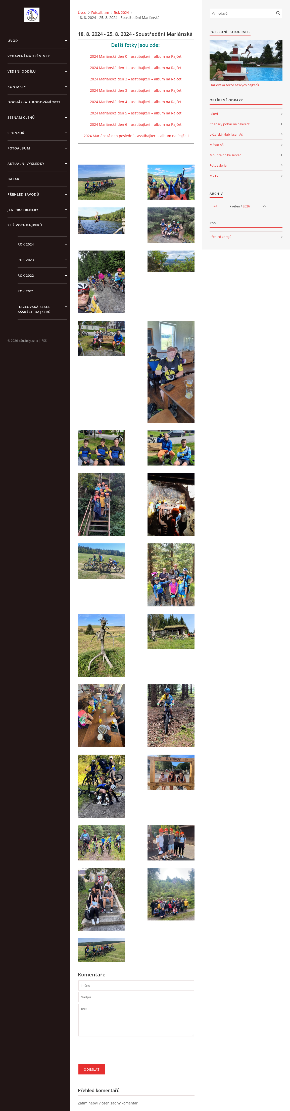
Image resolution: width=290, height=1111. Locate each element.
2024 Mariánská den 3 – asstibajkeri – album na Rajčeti (136, 90)
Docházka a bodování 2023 (34, 102)
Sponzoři (17, 133)
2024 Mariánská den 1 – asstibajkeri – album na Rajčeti (136, 67)
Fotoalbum (19, 148)
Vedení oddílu (22, 71)
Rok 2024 (26, 244)
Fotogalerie (218, 165)
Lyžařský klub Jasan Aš (226, 134)
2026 (246, 206)
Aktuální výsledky (26, 163)
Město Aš (216, 144)
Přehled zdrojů (220, 236)
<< (215, 206)
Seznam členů (21, 117)
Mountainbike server (225, 155)
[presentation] (116, 1052)
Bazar (13, 179)
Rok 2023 (26, 260)
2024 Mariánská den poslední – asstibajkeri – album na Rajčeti (136, 135)
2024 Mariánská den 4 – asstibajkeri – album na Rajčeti (136, 101)
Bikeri (214, 113)
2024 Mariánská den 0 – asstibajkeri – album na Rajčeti (136, 56)
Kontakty (17, 86)
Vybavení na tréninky (29, 56)
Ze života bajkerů (25, 225)
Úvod (13, 40)
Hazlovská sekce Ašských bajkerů (34, 309)
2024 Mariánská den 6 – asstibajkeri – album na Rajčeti (136, 124)
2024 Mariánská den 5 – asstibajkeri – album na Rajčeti (136, 113)
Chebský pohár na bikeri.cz (230, 124)
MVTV (214, 175)
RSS (44, 340)
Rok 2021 (26, 291)
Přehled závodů (23, 194)
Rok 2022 (26, 275)
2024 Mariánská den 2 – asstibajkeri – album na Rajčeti (136, 79)
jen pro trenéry (23, 209)
